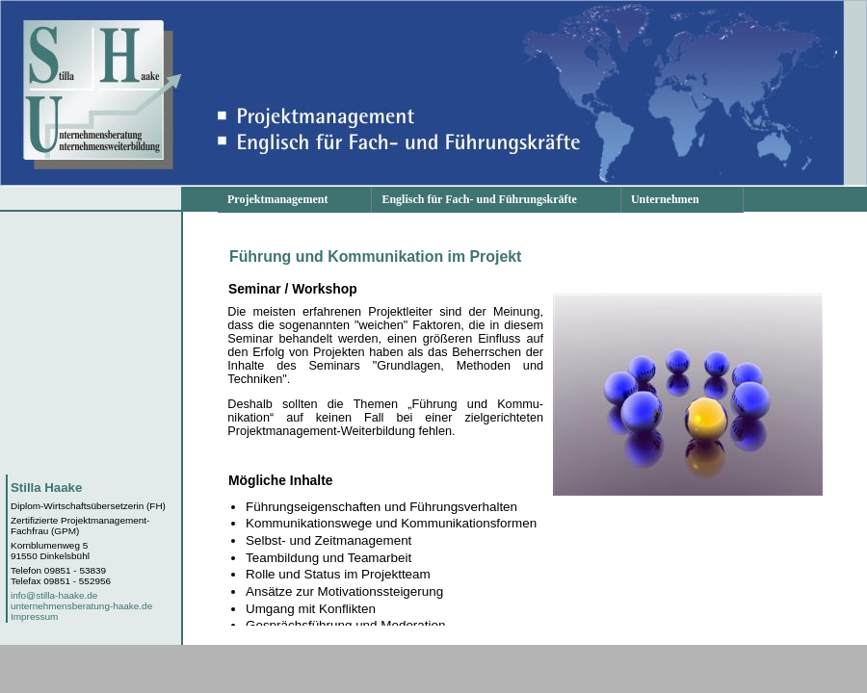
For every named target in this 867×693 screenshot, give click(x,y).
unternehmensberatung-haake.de (81, 606)
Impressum (34, 616)
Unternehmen (665, 199)
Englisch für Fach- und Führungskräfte (478, 199)
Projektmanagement (277, 199)
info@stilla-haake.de (54, 595)
